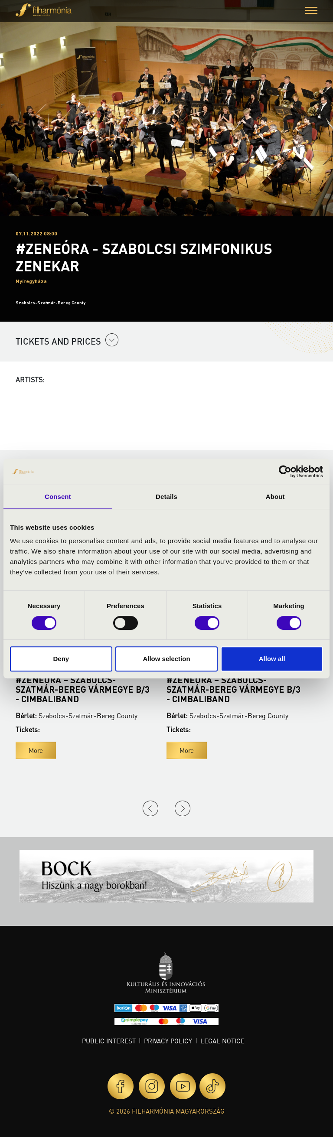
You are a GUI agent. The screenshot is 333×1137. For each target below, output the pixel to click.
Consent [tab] (58, 496)
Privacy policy (168, 1040)
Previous (150, 808)
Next (182, 808)
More (36, 750)
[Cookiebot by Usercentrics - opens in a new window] (285, 471)
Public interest (109, 1040)
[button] (311, 11)
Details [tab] (166, 496)
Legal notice (222, 1040)
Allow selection (166, 658)
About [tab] (275, 496)
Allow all (272, 658)
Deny (61, 658)
